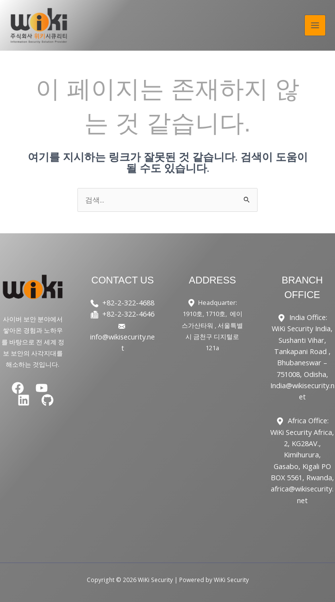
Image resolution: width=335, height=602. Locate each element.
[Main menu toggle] (315, 25)
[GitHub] (47, 400)
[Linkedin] (24, 400)
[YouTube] (42, 388)
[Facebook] (18, 388)
